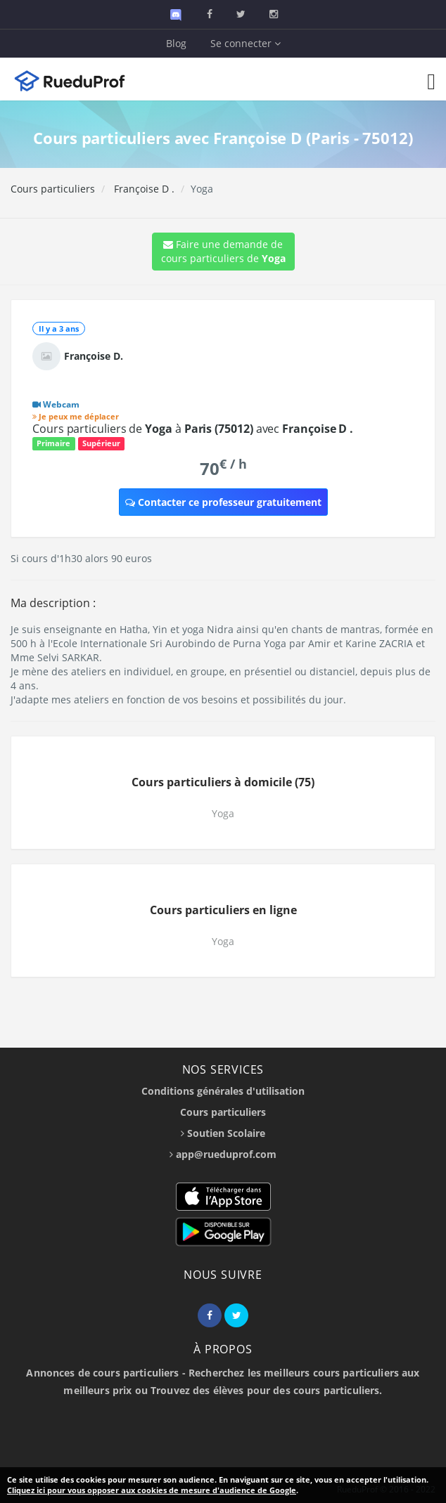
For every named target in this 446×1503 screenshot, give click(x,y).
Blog (176, 43)
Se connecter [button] (245, 43)
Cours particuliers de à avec (192, 428)
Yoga (223, 813)
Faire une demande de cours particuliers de (223, 251)
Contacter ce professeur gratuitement (223, 502)
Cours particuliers (53, 188)
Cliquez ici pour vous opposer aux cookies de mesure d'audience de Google (151, 1490)
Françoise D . (142, 188)
